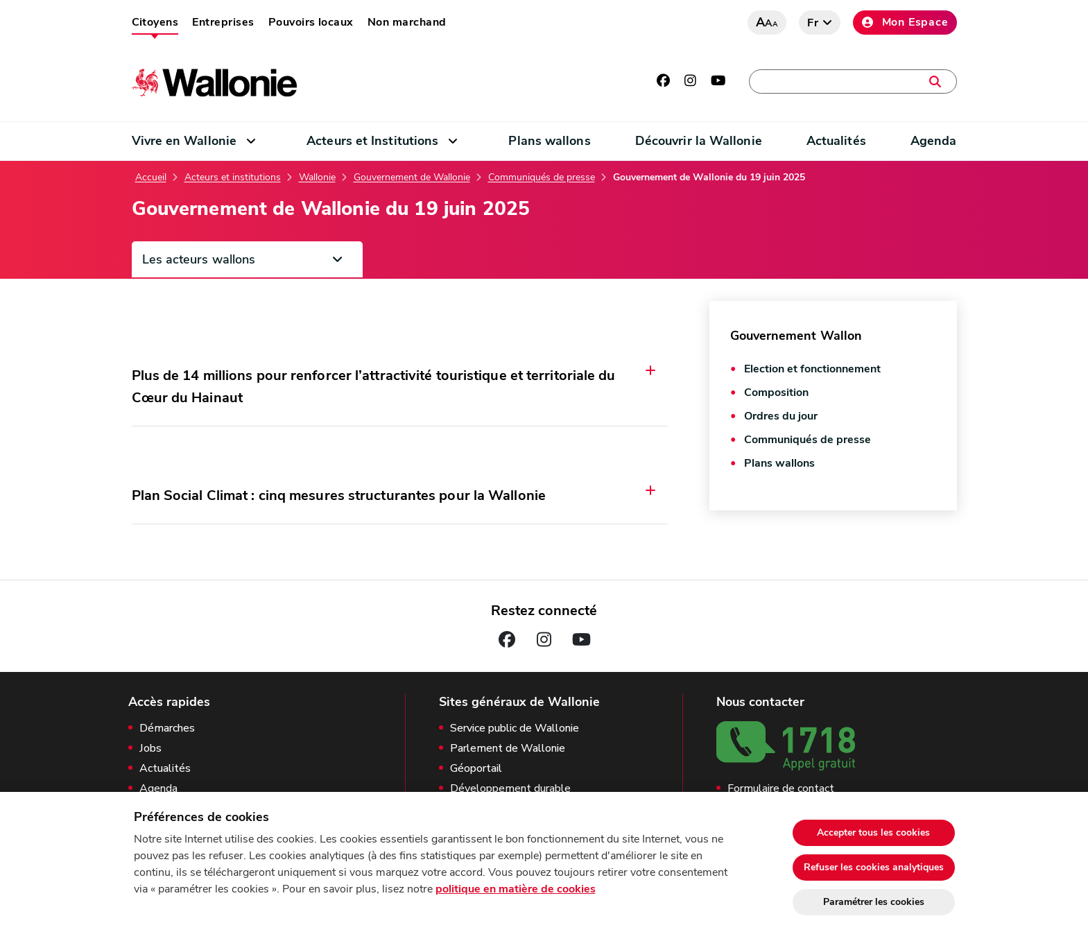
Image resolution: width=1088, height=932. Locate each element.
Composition (776, 392)
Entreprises (223, 22)
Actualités (836, 140)
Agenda (933, 140)
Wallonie (317, 177)
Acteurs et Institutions (372, 140)
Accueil (150, 177)
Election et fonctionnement (812, 369)
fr (813, 23)
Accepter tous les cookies (873, 832)
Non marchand (407, 22)
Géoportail (476, 768)
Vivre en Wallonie (184, 140)
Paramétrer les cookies (873, 901)
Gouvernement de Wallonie (412, 177)
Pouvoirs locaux (311, 22)
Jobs (150, 748)
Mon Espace (905, 22)
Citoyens (155, 22)
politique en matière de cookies (515, 889)
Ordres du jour (781, 416)
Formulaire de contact (780, 789)
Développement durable (510, 789)
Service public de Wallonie (514, 728)
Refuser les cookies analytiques (874, 867)
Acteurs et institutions (232, 177)
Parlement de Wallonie (507, 748)
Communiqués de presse (541, 177)
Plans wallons (549, 140)
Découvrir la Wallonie (698, 140)
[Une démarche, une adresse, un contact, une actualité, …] (853, 81)
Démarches (167, 728)
